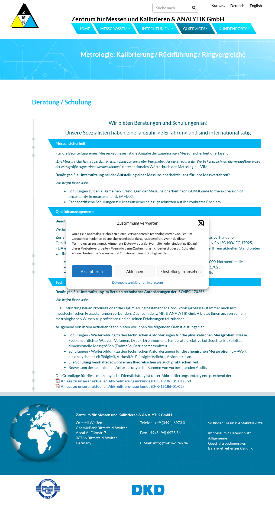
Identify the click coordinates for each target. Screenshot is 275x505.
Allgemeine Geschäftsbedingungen (227, 440)
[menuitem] (234, 6)
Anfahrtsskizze (250, 423)
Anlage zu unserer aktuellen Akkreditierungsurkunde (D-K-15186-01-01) (122, 381)
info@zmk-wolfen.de (170, 443)
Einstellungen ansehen (180, 271)
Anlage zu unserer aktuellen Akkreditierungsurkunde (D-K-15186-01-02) (122, 386)
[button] (200, 223)
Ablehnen (134, 271)
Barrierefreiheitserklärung (230, 448)
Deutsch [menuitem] (237, 5)
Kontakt (218, 5)
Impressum (155, 282)
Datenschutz (240, 433)
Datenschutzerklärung (128, 282)
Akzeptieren (92, 271)
